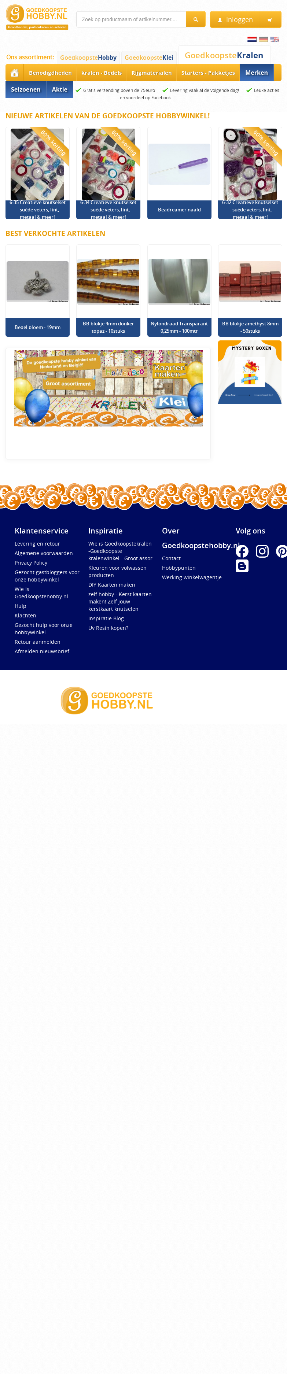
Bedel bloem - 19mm (37, 327)
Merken (256, 73)
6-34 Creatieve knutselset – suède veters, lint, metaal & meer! (108, 209)
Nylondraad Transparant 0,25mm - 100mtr (179, 327)
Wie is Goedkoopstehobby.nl (41, 593)
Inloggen (235, 19)
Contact (171, 558)
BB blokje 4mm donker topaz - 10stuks (108, 327)
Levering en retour (37, 543)
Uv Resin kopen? (108, 627)
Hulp (20, 605)
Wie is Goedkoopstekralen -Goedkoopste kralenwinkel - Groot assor (120, 551)
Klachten (25, 615)
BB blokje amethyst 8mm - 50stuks (250, 327)
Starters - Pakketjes (208, 72)
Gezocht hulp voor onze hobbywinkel (44, 628)
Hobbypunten (179, 567)
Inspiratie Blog (106, 618)
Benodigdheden (50, 72)
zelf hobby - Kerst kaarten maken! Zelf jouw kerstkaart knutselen (120, 601)
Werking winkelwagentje (192, 577)
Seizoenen (26, 89)
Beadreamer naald (179, 209)
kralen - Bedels (101, 72)
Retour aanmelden (37, 641)
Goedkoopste (88, 57)
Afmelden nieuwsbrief (42, 651)
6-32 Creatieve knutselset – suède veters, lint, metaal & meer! (250, 209)
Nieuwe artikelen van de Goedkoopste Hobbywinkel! (107, 116)
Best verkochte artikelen (55, 233)
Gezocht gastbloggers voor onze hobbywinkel (47, 576)
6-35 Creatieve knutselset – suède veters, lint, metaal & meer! (38, 209)
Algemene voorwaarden (44, 553)
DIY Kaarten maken (111, 584)
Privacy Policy (31, 562)
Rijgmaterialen (151, 72)
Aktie (59, 89)
